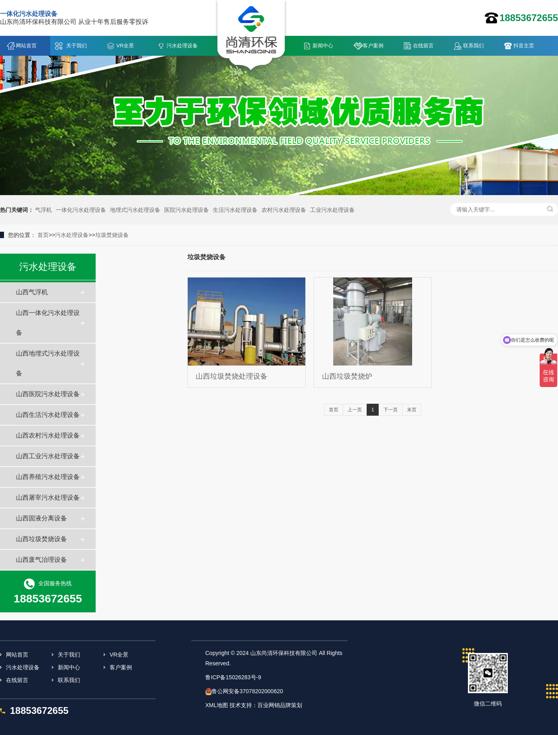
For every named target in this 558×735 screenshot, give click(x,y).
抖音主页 (523, 46)
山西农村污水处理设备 (48, 435)
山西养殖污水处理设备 (48, 476)
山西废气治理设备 (41, 559)
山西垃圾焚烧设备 (41, 539)
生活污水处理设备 (235, 210)
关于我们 (76, 46)
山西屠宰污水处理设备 (48, 497)
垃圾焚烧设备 (112, 235)
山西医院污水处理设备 (48, 394)
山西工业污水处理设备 (48, 456)
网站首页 (26, 46)
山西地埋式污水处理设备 (48, 363)
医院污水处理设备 (186, 210)
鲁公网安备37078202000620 (247, 691)
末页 (412, 409)
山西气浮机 (32, 292)
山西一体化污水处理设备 (48, 322)
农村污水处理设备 (283, 210)
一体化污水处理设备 (81, 210)
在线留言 (423, 46)
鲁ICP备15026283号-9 (233, 677)
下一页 (390, 409)
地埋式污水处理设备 (135, 210)
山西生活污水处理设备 (48, 414)
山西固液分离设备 (41, 518)
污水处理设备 (182, 46)
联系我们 (473, 46)
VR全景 (125, 46)
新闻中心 (322, 46)
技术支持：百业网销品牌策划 (266, 705)
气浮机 (43, 210)
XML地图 (216, 705)
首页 (43, 235)
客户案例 (373, 46)
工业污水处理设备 (332, 210)
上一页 (355, 409)
